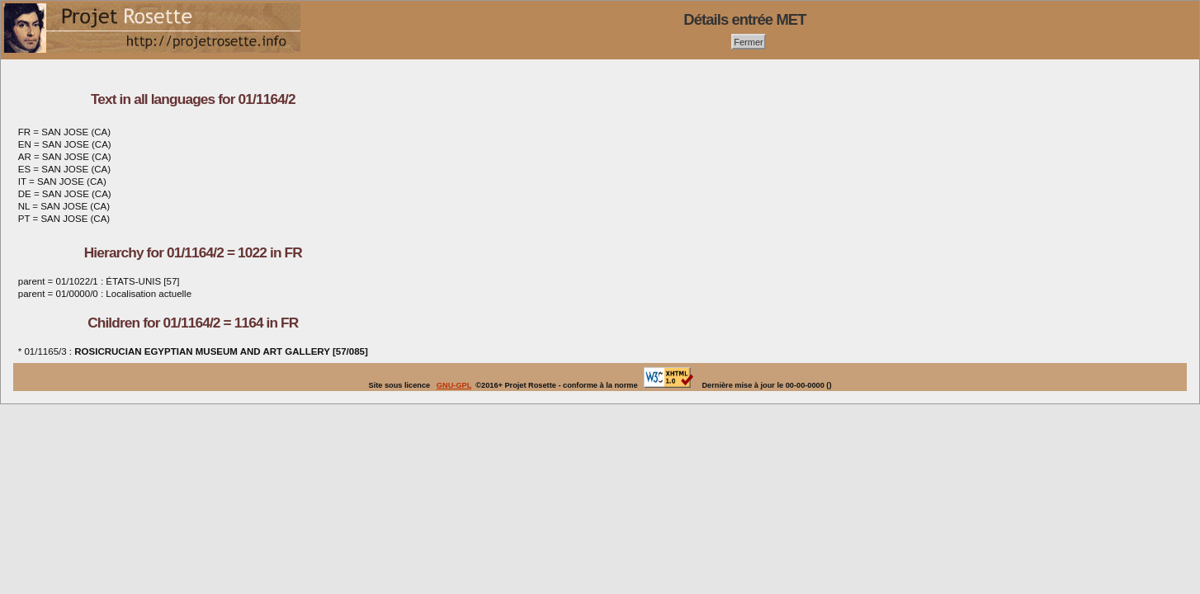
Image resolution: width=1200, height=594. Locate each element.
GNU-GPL (454, 385)
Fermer (748, 41)
